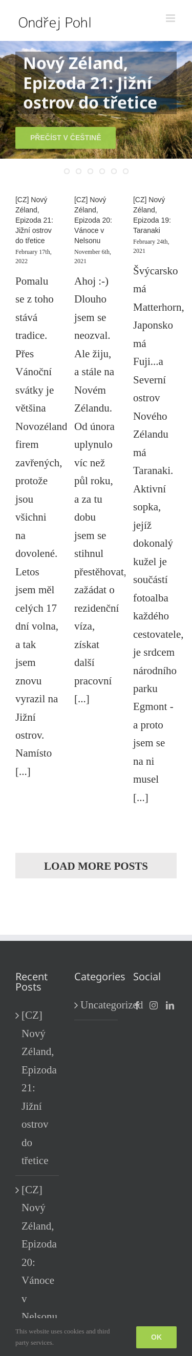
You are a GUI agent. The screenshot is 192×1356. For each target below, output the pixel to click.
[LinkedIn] (170, 1005)
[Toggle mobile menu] (171, 18)
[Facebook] (137, 1005)
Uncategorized (96, 1005)
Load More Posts (96, 866)
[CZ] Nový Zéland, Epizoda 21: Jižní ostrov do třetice (34, 220)
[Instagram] (154, 1005)
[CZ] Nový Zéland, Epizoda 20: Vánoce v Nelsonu (93, 220)
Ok (156, 1337)
